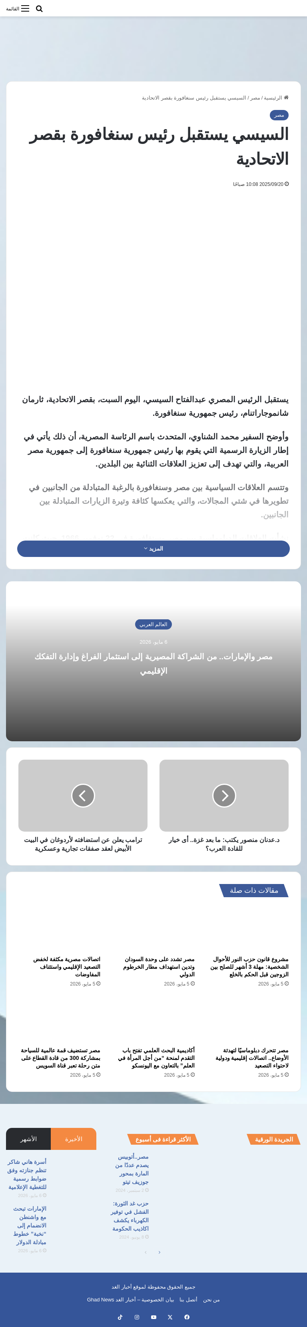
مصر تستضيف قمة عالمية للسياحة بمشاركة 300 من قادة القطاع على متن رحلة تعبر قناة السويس (61, 1058)
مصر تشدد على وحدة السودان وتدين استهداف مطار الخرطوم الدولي (159, 967)
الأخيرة (73, 1138)
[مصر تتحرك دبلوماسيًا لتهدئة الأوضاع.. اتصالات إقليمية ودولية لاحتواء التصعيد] (248, 1019)
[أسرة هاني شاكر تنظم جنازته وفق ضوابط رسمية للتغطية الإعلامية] (74, 1173)
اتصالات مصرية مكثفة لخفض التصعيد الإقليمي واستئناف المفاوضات (67, 967)
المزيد (153, 548)
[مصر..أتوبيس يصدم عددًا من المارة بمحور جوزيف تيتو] (177, 1168)
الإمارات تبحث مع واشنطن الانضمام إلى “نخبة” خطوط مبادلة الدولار (29, 1225)
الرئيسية (276, 98)
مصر (255, 98)
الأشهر (28, 1138)
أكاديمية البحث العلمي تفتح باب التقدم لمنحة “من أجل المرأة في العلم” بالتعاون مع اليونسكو (156, 1058)
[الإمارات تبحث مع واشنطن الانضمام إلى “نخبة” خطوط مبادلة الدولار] (74, 1220)
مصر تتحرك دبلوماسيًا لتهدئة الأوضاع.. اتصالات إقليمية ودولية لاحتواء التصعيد (252, 1058)
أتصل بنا (188, 1300)
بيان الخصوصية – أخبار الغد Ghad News (130, 1300)
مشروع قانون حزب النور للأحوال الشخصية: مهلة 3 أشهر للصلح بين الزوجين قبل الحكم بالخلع (249, 967)
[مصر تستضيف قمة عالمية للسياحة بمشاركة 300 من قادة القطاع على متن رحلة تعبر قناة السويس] (59, 1019)
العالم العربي (154, 624)
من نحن (211, 1300)
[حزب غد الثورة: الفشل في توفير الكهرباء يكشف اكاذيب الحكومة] (177, 1214)
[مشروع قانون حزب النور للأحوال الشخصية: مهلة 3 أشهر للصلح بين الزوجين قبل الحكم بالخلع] (248, 928)
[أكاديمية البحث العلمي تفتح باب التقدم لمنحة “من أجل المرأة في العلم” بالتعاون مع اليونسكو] (153, 1019)
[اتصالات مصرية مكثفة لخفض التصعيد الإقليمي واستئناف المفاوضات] (59, 928)
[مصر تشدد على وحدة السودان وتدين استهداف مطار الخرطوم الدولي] (153, 928)
